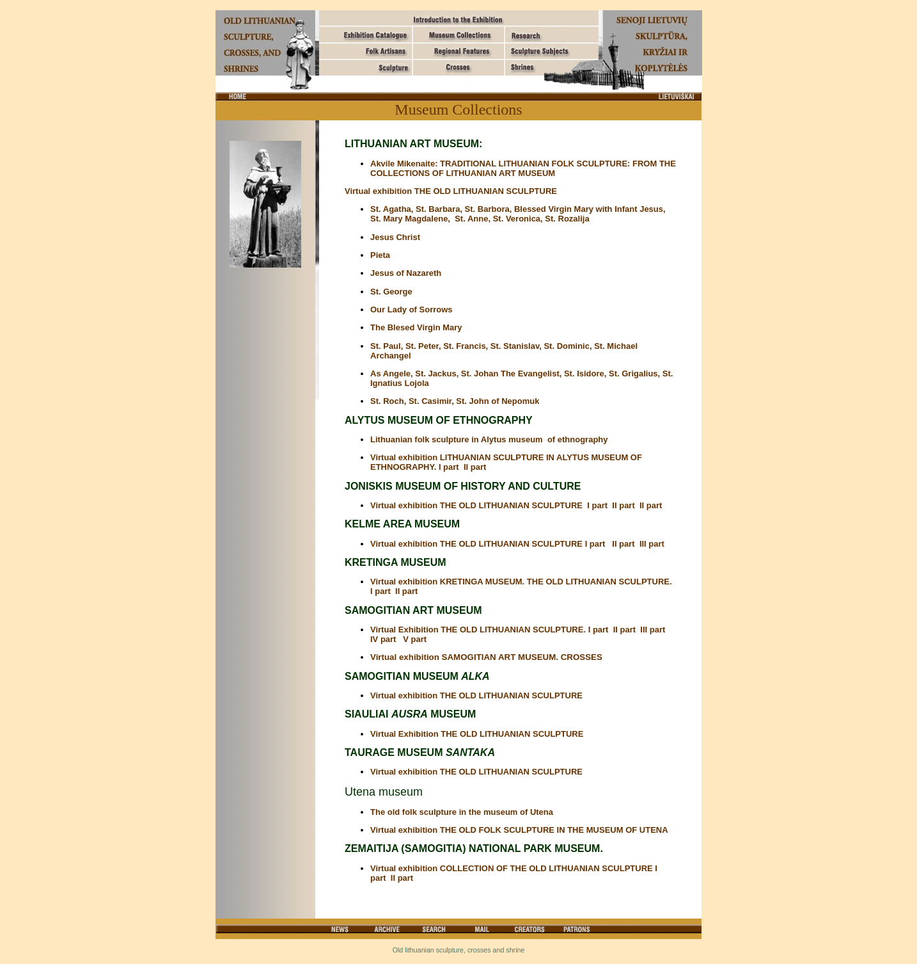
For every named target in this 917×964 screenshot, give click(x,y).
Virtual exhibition (405, 771)
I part (599, 505)
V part (415, 639)
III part (653, 544)
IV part (384, 639)
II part (475, 467)
